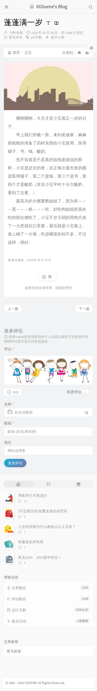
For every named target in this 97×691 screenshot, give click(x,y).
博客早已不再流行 (32, 495)
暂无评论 (15, 37)
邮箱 (9, 423)
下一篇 (84, 308)
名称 (9, 404)
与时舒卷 (16, 33)
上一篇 (13, 308)
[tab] (18, 484)
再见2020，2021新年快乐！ (40, 557)
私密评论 (74, 392)
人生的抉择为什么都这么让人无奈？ (47, 526)
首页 (14, 52)
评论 (9, 349)
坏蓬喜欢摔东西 (30, 542)
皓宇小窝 (57, 37)
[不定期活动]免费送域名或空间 (42, 511)
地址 (7, 442)
